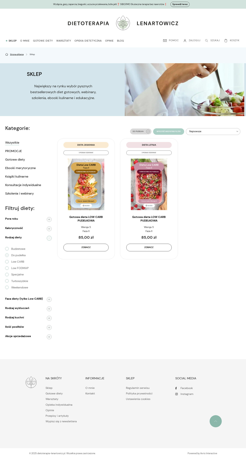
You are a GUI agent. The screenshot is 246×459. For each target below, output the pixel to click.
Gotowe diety (15, 159)
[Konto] (191, 40)
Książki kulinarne (16, 176)
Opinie (50, 410)
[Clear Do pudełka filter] (148, 131)
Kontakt (90, 393)
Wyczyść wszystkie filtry (169, 131)
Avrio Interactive (208, 453)
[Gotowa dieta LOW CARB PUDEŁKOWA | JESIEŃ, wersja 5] (86, 184)
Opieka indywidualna (59, 405)
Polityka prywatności (139, 393)
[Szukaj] (212, 40)
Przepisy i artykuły (57, 416)
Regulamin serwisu (138, 388)
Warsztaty (52, 399)
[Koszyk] (232, 40)
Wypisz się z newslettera (61, 421)
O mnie (90, 388)
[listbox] (213, 131)
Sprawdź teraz (180, 4)
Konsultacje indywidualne (23, 185)
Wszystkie (12, 142)
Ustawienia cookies (138, 399)
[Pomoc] (170, 40)
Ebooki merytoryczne (20, 168)
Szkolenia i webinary (19, 193)
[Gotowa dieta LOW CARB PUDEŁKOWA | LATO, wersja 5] (149, 184)
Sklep (49, 388)
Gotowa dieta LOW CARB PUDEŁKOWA (86, 218)
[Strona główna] (17, 54)
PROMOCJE (13, 151)
